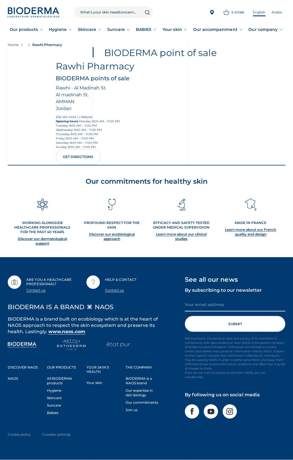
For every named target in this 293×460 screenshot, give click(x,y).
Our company (263, 29)
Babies (52, 413)
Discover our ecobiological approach (112, 236)
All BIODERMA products (59, 380)
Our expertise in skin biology (139, 392)
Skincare (87, 29)
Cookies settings (56, 434)
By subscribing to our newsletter (223, 290)
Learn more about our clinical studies (181, 236)
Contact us (35, 290)
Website (86, 117)
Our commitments (142, 402)
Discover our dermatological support (42, 241)
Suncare (116, 29)
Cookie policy (19, 434)
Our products (24, 29)
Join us (132, 410)
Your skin (172, 29)
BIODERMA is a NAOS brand (139, 380)
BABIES (143, 29)
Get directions (78, 157)
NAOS (13, 378)
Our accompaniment (215, 29)
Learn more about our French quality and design (250, 231)
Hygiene (58, 29)
